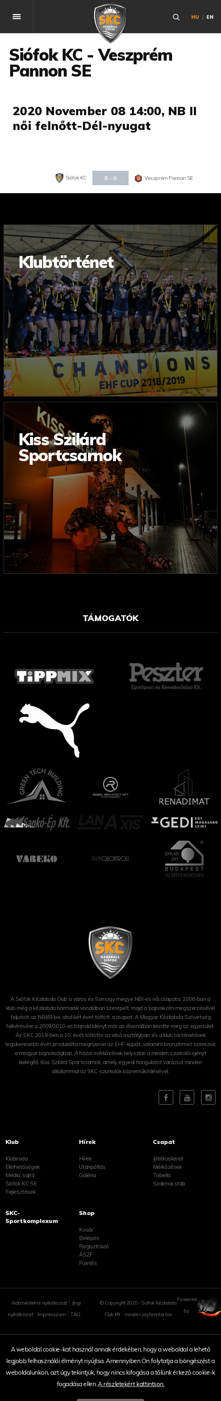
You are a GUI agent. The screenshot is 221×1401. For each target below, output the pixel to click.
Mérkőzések (167, 1166)
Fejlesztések (20, 1191)
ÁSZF (85, 1254)
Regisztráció (94, 1246)
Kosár (86, 1229)
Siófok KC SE (21, 1183)
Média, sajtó (19, 1175)
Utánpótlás (92, 1166)
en (210, 17)
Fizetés (88, 1262)
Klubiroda (16, 1158)
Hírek (85, 1158)
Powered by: (202, 1305)
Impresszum (52, 1314)
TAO (75, 1314)
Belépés (89, 1238)
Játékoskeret (168, 1158)
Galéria (87, 1175)
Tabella (162, 1175)
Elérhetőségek (22, 1166)
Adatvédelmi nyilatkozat (39, 1303)
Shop (87, 1212)
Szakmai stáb (169, 1183)
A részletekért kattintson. (131, 1384)
